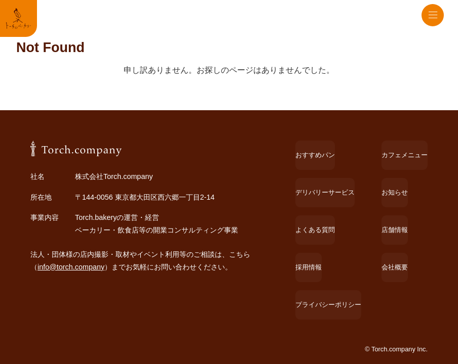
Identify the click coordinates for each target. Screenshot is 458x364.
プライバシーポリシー (322, 293)
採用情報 (301, 274)
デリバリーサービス (319, 234)
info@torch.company (70, 327)
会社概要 (392, 274)
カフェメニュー (403, 214)
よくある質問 (308, 254)
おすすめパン (308, 214)
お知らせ (392, 234)
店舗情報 (392, 254)
